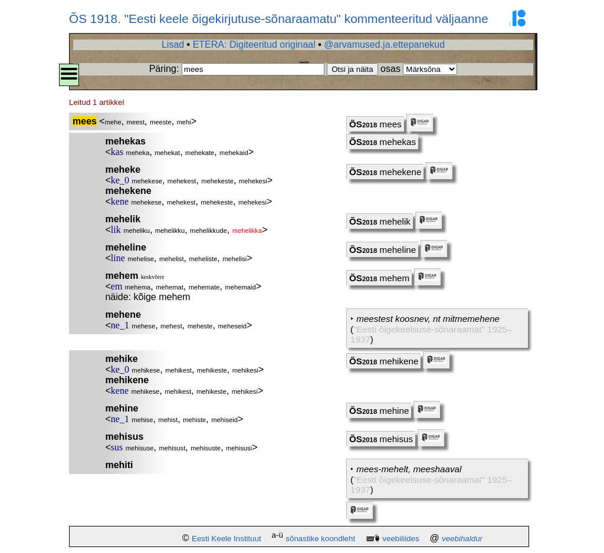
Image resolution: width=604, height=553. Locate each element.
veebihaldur (462, 538)
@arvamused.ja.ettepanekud (384, 45)
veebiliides (400, 538)
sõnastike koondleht (320, 538)
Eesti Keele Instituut (226, 538)
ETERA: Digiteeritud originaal (254, 45)
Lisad (173, 45)
